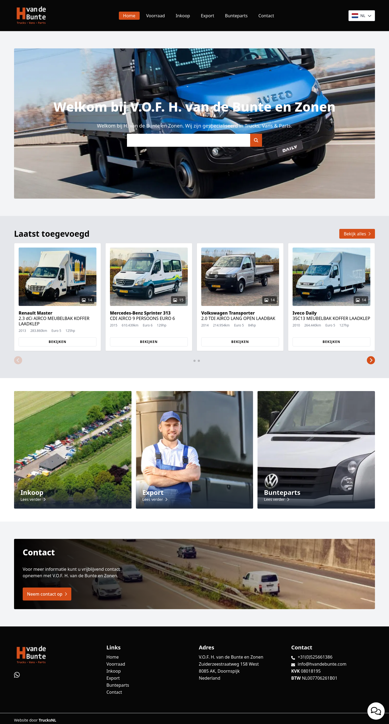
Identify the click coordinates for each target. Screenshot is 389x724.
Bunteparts (236, 16)
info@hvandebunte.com (322, 664)
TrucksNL (47, 720)
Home (129, 16)
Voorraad (155, 16)
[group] (57, 297)
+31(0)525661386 (315, 657)
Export (207, 16)
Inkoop (183, 16)
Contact (266, 16)
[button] (18, 360)
